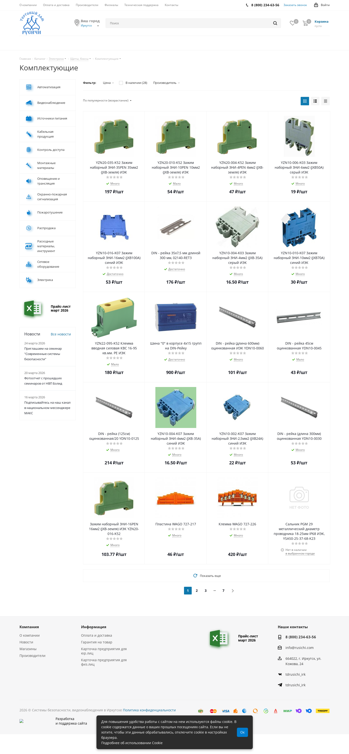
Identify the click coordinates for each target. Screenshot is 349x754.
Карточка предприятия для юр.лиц (104, 651)
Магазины (28, 649)
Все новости (61, 334)
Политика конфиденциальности (149, 710)
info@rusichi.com (300, 648)
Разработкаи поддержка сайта (53, 730)
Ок (242, 732)
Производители (32, 655)
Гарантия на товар (96, 642)
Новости (26, 642)
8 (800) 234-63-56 (301, 636)
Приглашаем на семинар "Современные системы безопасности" (43, 353)
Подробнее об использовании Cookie (132, 743)
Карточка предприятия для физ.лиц (104, 662)
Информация (93, 626)
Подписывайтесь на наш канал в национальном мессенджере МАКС (47, 407)
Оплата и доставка (96, 635)
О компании (29, 635)
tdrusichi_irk (295, 674)
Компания (29, 626)
